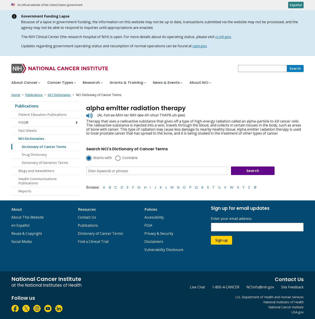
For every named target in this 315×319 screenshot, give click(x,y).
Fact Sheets (27, 130)
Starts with (102, 158)
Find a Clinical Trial (93, 241)
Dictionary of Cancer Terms (44, 146)
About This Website (27, 217)
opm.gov (199, 46)
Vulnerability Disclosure (163, 249)
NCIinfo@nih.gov (260, 287)
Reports (24, 191)
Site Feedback (292, 287)
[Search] (295, 68)
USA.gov (298, 312)
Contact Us (87, 217)
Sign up (221, 240)
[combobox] (262, 68)
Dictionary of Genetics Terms (45, 162)
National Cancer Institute (286, 307)
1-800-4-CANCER (225, 287)
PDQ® (23, 122)
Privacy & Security (158, 233)
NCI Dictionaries (31, 138)
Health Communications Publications (37, 181)
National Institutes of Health (283, 302)
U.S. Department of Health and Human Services (270, 297)
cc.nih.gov (223, 36)
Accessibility (154, 217)
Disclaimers (153, 241)
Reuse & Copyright (26, 233)
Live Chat (197, 287)
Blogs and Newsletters (36, 170)
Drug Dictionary (34, 154)
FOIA (148, 225)
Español (296, 5)
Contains (130, 158)
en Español (20, 225)
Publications (26, 106)
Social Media (21, 241)
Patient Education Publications (42, 114)
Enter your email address (231, 218)
